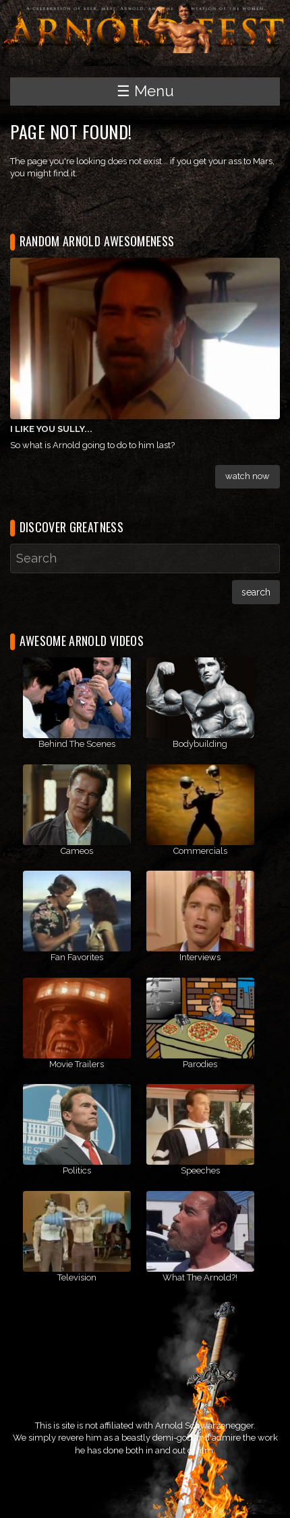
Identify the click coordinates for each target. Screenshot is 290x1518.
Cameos (77, 851)
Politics (77, 1170)
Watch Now (247, 476)
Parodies (200, 1064)
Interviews (200, 957)
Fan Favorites (77, 957)
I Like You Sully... (51, 429)
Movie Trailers (76, 1064)
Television (76, 1277)
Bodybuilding (200, 744)
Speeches (200, 1170)
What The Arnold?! (200, 1277)
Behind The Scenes (76, 744)
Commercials (200, 851)
